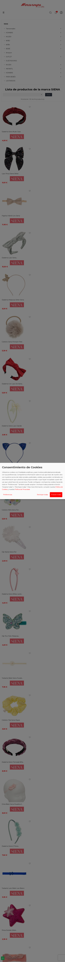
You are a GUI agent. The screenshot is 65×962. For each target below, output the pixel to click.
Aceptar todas (56, 495)
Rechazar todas (42, 495)
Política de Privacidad (22, 489)
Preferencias (7, 495)
